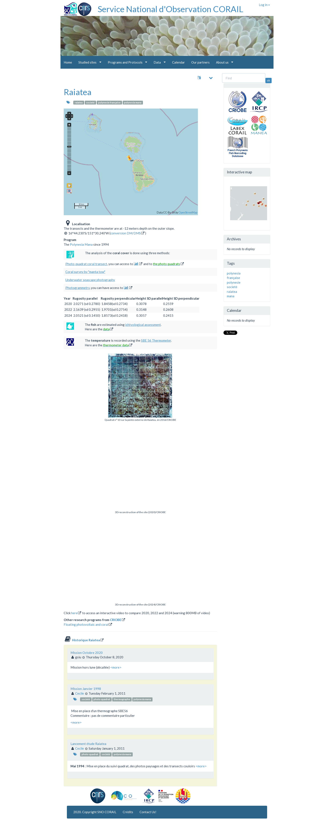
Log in (264, 5)
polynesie (233, 282)
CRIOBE (115, 620)
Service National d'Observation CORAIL (170, 9)
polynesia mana (132, 102)
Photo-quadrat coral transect (86, 264)
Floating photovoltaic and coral (86, 624)
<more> (115, 667)
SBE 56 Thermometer (156, 340)
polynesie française (109, 102)
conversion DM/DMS (125, 233)
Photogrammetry (77, 288)
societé (90, 102)
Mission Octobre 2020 (87, 653)
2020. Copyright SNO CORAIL (94, 812)
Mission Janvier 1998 (86, 689)
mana (230, 296)
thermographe (122, 699)
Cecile (79, 693)
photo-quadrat (102, 699)
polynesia (233, 273)
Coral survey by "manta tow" (85, 272)
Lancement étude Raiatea (88, 744)
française (233, 278)
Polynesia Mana (81, 244)
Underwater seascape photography (90, 280)
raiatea (79, 102)
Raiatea (77, 92)
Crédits (128, 812)
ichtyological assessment (143, 325)
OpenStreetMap (188, 212)
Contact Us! (148, 812)
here (74, 613)
